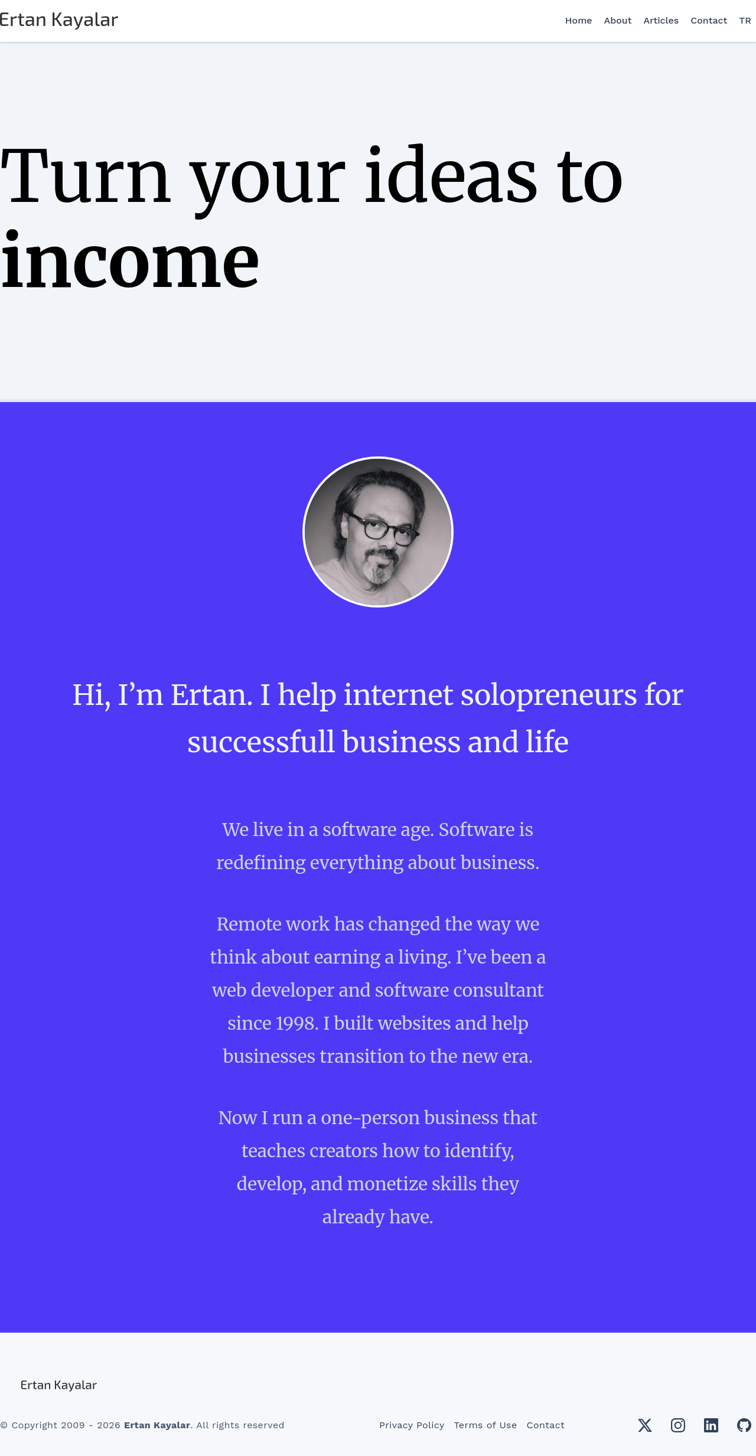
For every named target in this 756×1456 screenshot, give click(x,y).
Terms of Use (485, 1425)
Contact (708, 20)
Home (578, 20)
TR (745, 20)
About (618, 20)
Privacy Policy (412, 1425)
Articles (661, 20)
